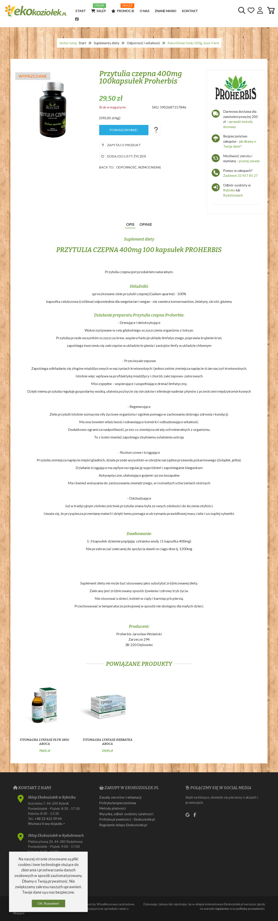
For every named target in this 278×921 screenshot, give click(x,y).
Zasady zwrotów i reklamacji (120, 797)
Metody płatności (112, 808)
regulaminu (222, 908)
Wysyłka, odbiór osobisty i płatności (126, 814)
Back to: (130, 167)
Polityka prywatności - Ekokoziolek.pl (127, 819)
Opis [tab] (130, 224)
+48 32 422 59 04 (48, 819)
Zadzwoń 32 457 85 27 (240, 175)
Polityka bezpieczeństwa (117, 803)
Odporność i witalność (143, 43)
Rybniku (229, 190)
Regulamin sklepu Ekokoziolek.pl (123, 825)
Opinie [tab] (145, 224)
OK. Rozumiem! (48, 903)
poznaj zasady (249, 161)
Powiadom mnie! (124, 130)
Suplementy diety (106, 43)
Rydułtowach (233, 195)
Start (82, 43)
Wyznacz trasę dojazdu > (46, 823)
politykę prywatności (250, 908)
